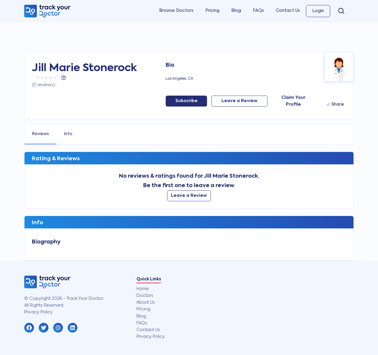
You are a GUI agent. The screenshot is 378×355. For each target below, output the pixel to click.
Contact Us (288, 11)
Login (318, 11)
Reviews (40, 134)
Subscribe (186, 101)
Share (335, 104)
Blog (236, 11)
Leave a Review (239, 101)
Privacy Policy (150, 337)
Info (68, 134)
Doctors (144, 296)
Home (142, 289)
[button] (29, 328)
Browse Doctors (176, 11)
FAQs (258, 11)
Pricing (212, 11)
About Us (145, 302)
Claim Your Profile (293, 101)
